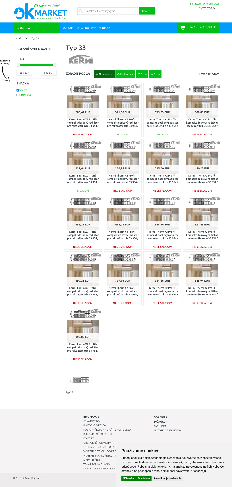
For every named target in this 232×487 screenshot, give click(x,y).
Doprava (90, 27)
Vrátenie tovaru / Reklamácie (102, 455)
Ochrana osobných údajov (101, 446)
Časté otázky (207, 8)
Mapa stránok (92, 460)
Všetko (23, 90)
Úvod (18, 38)
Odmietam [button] (144, 478)
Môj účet (160, 426)
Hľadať (147, 10)
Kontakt (88, 438)
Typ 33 (35, 38)
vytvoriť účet (211, 4)
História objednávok (167, 430)
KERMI (25, 94)
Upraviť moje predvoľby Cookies (104, 468)
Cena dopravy (92, 421)
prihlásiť (195, 4)
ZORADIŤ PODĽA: (78, 73)
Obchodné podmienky (97, 442)
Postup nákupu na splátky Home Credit (108, 429)
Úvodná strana (73, 27)
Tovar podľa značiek (96, 464)
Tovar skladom (209, 74)
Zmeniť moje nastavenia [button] (167, 478)
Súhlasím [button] (128, 478)
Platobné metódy (94, 425)
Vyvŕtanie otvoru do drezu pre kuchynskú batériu (115, 451)
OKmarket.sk (36, 478)
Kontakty (105, 27)
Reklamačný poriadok (97, 434)
